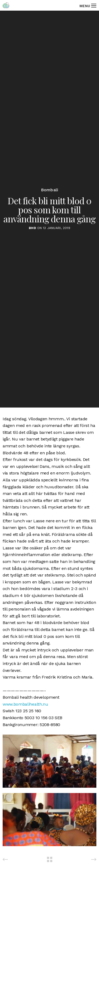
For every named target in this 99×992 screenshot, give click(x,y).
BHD (32, 228)
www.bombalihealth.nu (25, 704)
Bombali (49, 190)
